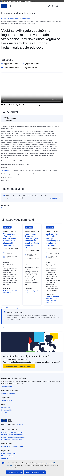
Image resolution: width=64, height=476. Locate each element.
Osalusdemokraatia (15, 208)
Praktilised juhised (13, 18)
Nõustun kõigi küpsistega (14, 472)
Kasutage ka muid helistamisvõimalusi (12, 434)
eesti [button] (53, 6)
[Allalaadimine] (55, 198)
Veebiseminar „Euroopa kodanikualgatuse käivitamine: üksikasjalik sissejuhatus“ (10, 239)
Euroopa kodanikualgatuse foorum (13, 378)
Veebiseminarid (25, 18)
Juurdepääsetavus (6, 386)
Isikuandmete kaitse (7, 456)
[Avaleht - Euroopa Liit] (6, 6)
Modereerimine (5, 407)
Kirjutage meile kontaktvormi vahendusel (13, 437)
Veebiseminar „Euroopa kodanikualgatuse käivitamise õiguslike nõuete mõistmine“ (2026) (32, 241)
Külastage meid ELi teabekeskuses (11, 439)
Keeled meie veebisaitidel (8, 453)
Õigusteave (4, 458)
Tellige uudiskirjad (6, 400)
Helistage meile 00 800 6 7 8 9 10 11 (12, 432)
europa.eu (20, 424)
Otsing (57, 6)
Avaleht (3, 18)
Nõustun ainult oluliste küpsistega (34, 472)
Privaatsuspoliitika (6, 410)
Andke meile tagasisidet (8, 393)
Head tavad (4, 208)
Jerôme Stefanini (6, 170)
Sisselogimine (49, 6)
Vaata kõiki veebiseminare (8, 308)
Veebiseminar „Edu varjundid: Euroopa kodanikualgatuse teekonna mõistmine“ (53, 239)
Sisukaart (4, 412)
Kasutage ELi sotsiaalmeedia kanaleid (12, 446)
